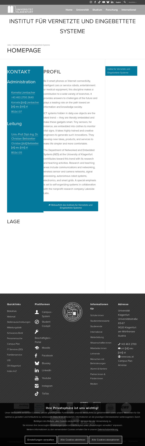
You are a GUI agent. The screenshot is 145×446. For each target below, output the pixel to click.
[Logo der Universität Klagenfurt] (20, 10)
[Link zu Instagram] (91, 2)
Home (69, 9)
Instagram (47, 385)
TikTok (45, 393)
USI (8, 360)
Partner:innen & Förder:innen (97, 376)
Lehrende (95, 353)
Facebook (47, 355)
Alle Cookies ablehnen (72, 439)
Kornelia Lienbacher (23, 92)
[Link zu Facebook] (95, 2)
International (128, 9)
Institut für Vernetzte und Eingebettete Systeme (118, 71)
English (118, 2)
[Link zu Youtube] (104, 2)
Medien (94, 383)
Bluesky (46, 363)
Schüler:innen (97, 315)
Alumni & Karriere (98, 368)
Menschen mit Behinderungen (98, 361)
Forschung (112, 9)
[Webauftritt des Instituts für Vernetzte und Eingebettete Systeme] (70, 206)
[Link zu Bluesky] (108, 2)
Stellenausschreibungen (17, 322)
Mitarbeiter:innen (98, 348)
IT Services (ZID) (15, 349)
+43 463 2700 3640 (22, 97)
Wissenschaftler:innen (100, 342)
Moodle (46, 347)
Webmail (11, 316)
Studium (97, 9)
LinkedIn (46, 370)
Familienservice (14, 354)
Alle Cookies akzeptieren (105, 439)
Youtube (46, 378)
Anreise (122, 365)
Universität (82, 9)
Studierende (96, 326)
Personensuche (14, 338)
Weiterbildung (97, 337)
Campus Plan (13, 344)
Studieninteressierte (99, 320)
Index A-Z (12, 371)
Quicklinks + (133, 2)
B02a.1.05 (16, 152)
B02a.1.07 (16, 111)
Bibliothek (12, 311)
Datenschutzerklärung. (108, 429)
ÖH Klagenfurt (14, 365)
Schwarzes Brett (15, 333)
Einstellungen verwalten (40, 439)
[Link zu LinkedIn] (112, 2)
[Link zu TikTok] (99, 2)
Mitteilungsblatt (14, 327)
